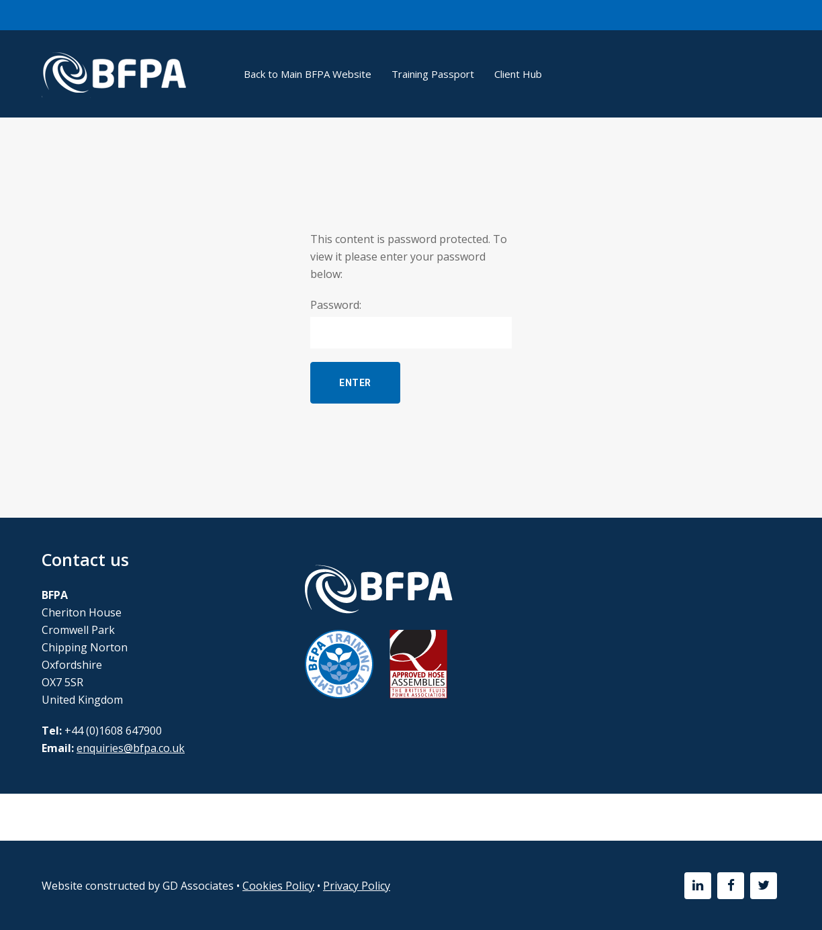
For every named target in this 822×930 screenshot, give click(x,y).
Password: (411, 322)
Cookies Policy (278, 885)
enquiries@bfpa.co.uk (131, 748)
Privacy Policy (356, 885)
